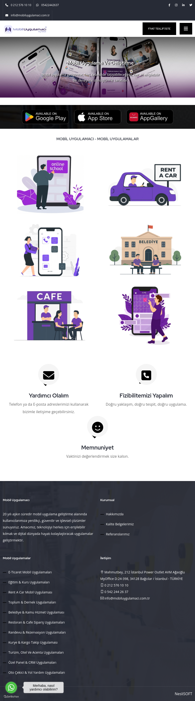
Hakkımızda (115, 514)
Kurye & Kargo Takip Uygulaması (33, 642)
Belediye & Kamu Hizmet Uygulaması (36, 612)
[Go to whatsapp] (11, 687)
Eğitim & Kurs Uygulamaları (29, 582)
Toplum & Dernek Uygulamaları (32, 602)
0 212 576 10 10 (114, 585)
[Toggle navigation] (186, 29)
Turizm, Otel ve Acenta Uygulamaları (36, 652)
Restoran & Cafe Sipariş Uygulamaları (36, 622)
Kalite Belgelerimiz (120, 524)
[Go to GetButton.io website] (11, 696)
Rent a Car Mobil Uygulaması (30, 592)
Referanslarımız (118, 534)
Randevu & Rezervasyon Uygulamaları (37, 632)
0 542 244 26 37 (114, 591)
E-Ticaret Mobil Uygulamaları (30, 572)
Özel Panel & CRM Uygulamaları (32, 662)
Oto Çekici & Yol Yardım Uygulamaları (36, 672)
